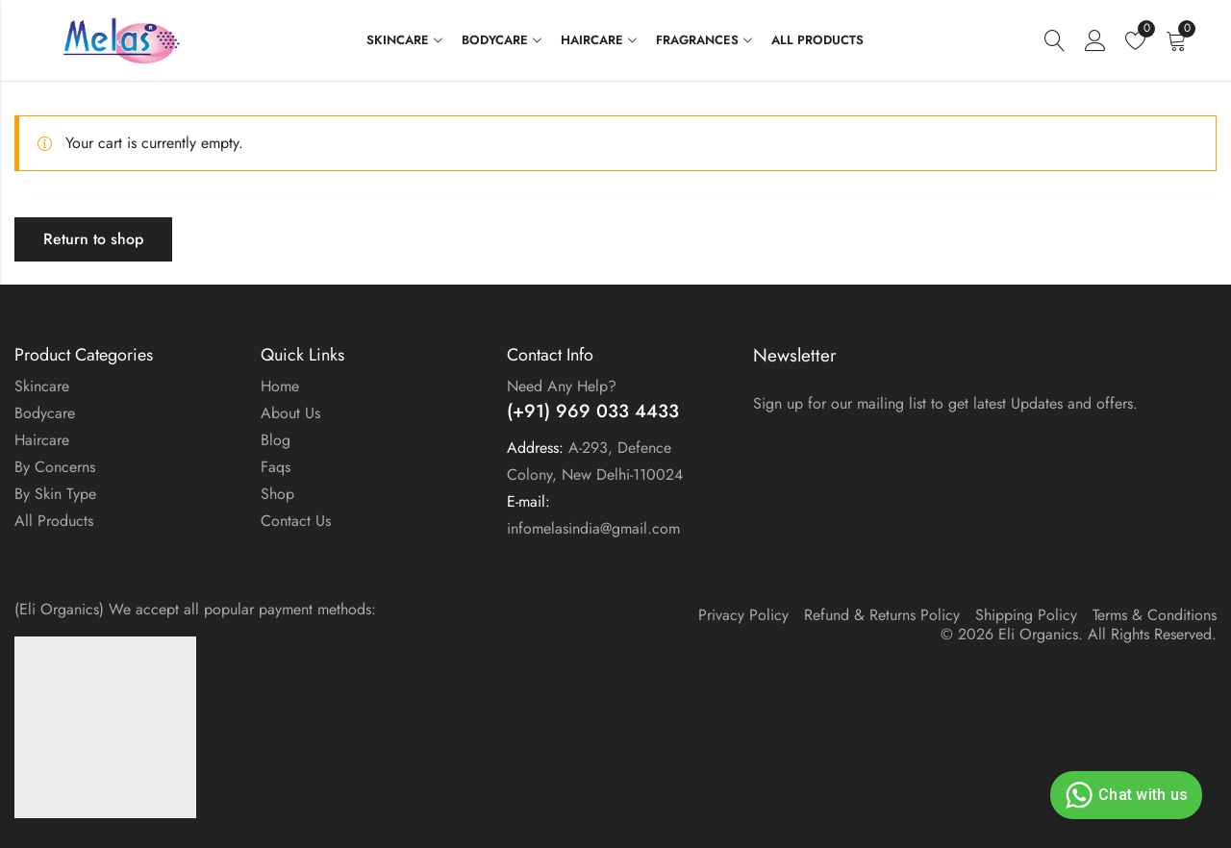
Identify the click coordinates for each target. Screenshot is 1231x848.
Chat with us (1124, 795)
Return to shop (93, 239)
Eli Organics (1038, 634)
